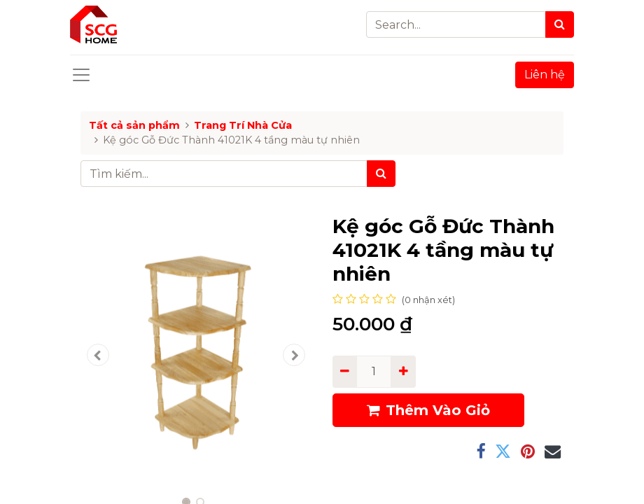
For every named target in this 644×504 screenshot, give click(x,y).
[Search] (559, 24)
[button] (97, 355)
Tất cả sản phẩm (134, 125)
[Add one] (403, 372)
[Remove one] (344, 372)
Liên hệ (544, 74)
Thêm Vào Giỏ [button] (428, 410)
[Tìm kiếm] (381, 173)
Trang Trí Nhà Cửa (243, 125)
